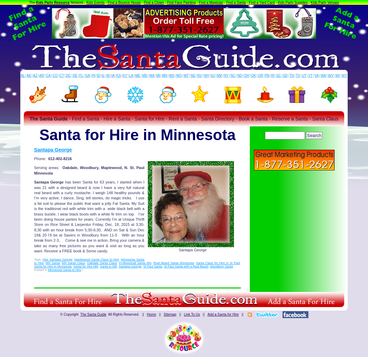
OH (246, 75)
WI (337, 75)
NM (219, 75)
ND (239, 75)
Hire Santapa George (57, 259)
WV (331, 75)
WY (344, 75)
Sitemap (170, 314)
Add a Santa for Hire (223, 314)
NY (226, 75)
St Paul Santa (152, 266)
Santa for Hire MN (85, 266)
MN (164, 75)
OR (260, 75)
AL (23, 75)
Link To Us (192, 314)
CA (48, 75)
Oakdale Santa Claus (102, 263)
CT (62, 75)
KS (118, 75)
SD (285, 75)
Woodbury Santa (221, 266)
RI (272, 75)
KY (125, 75)
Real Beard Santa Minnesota (173, 263)
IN (108, 75)
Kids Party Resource (53, 2)
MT (186, 75)
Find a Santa (236, 2)
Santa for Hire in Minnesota (53, 266)
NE (193, 75)
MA (152, 75)
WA (323, 75)
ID (98, 75)
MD (145, 75)
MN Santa (52, 263)
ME (137, 75)
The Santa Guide (93, 314)
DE (75, 75)
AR (41, 75)
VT (310, 75)
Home (151, 314)
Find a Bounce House (124, 2)
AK (29, 75)
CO (55, 75)
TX (298, 75)
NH (206, 75)
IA (112, 75)
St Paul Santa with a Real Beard (186, 266)
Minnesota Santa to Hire (64, 270)
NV (199, 75)
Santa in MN (108, 266)
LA (131, 75)
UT (304, 75)
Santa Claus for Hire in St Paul (218, 263)
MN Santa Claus (73, 263)
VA (317, 75)
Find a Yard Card (262, 2)
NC (233, 75)
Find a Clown (154, 2)
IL (103, 75)
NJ (213, 75)
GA (87, 75)
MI (158, 75)
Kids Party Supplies (293, 2)
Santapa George (53, 150)
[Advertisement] (294, 220)
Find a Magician (211, 2)
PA (267, 75)
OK (253, 75)
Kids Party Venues (325, 2)
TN (291, 75)
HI (93, 75)
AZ (35, 75)
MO (179, 75)
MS (171, 75)
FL (81, 75)
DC (68, 75)
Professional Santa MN (135, 263)
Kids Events (95, 2)
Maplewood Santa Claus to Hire (96, 259)
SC (278, 75)
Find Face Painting (181, 2)
